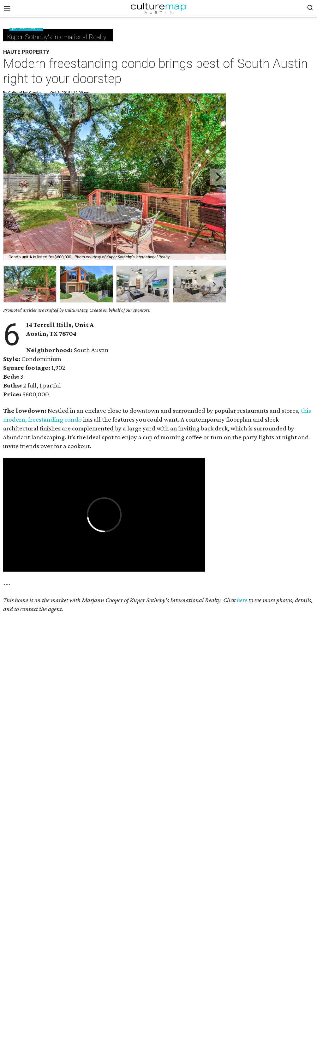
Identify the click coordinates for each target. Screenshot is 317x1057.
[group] (30, 284)
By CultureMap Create (22, 93)
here (242, 600)
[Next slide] (218, 177)
